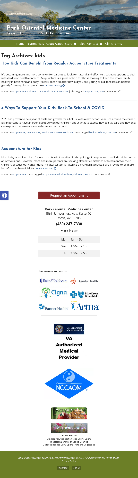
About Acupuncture (59, 44)
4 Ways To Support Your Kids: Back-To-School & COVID (52, 108)
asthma (68, 174)
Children (31, 91)
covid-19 (111, 132)
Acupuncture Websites (29, 457)
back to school (97, 132)
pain (85, 174)
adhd (60, 174)
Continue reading (54, 85)
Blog (82, 44)
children (77, 174)
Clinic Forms (113, 44)
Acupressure (19, 132)
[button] (4, 195)
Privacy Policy (68, 461)
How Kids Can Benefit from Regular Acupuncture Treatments (58, 63)
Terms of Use (112, 457)
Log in (76, 467)
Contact (92, 44)
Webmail (63, 467)
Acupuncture (19, 91)
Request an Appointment (69, 195)
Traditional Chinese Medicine (52, 91)
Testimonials (35, 44)
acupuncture (91, 91)
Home (20, 44)
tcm (101, 91)
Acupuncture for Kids (21, 149)
